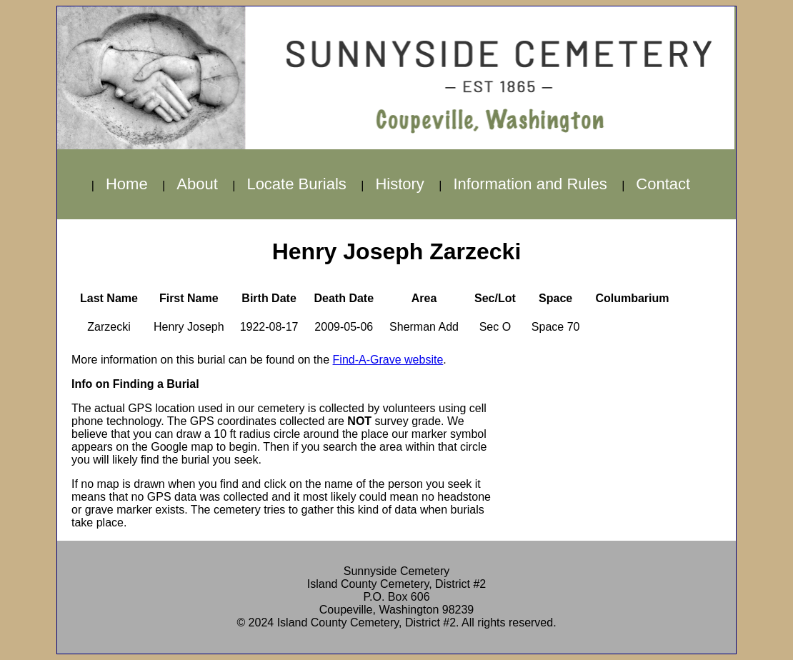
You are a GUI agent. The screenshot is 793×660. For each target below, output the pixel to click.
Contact (663, 184)
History (399, 184)
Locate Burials (296, 184)
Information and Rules (530, 184)
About (197, 184)
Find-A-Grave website (388, 360)
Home (127, 184)
